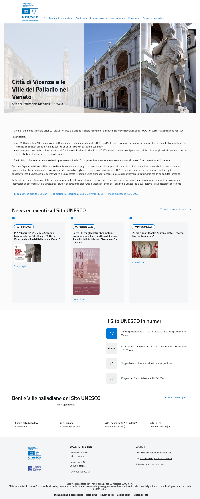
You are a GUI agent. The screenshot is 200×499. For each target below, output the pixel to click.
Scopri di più (20, 266)
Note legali (91, 494)
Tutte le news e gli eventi (174, 209)
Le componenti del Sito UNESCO (30, 193)
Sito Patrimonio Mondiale (57, 18)
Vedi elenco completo (176, 397)
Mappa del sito (141, 494)
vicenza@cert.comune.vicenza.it (156, 452)
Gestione (80, 18)
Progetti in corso (98, 18)
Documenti (134, 18)
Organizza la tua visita (153, 18)
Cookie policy (123, 494)
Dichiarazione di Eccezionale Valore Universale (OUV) (77, 193)
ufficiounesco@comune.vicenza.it (156, 458)
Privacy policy (107, 494)
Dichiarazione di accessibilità (68, 494)
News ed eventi (117, 18)
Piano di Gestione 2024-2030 (123, 193)
